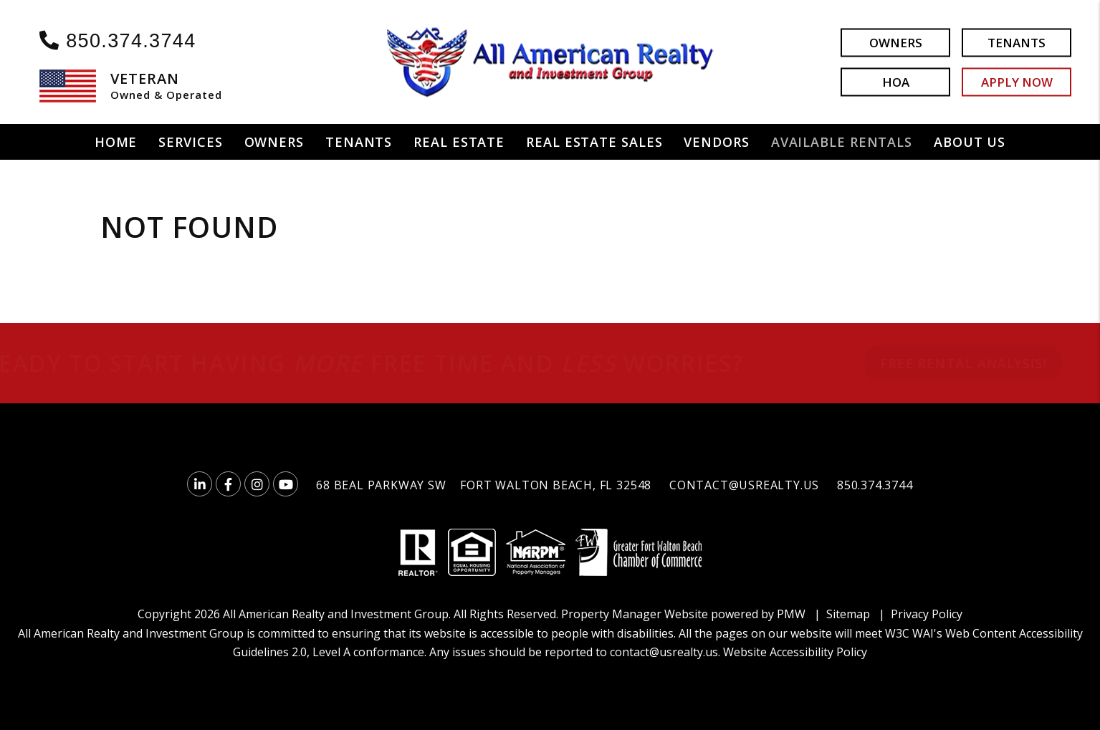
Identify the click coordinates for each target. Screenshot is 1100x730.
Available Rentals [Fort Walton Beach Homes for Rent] (841, 141)
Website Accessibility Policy (795, 652)
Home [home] (116, 141)
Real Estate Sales (594, 141)
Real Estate (458, 141)
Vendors (716, 141)
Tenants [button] (1016, 42)
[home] (550, 61)
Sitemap (848, 614)
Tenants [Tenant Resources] (358, 141)
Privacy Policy (926, 614)
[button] (199, 483)
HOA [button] (895, 81)
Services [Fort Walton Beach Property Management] (190, 141)
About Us (969, 141)
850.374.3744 (131, 41)
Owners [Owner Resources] (274, 141)
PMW (791, 614)
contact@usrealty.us (744, 485)
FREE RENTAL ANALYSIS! (942, 363)
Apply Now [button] (1017, 81)
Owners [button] (895, 42)
